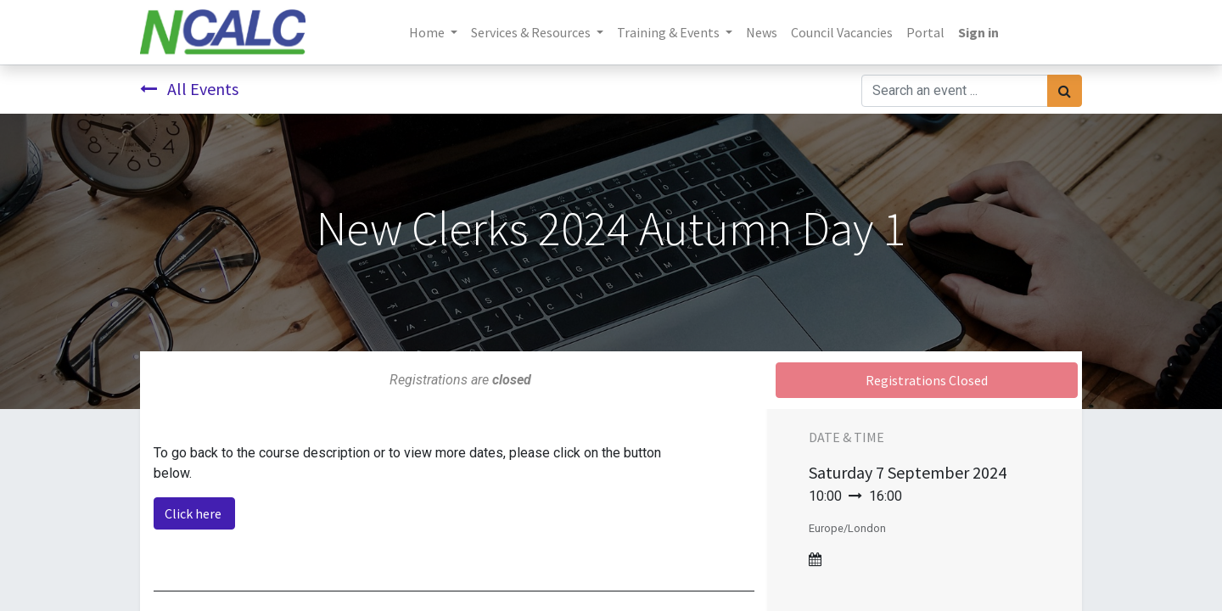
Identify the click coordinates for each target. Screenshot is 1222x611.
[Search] (1064, 91)
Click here (194, 513)
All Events (189, 88)
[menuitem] (761, 32)
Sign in (978, 32)
